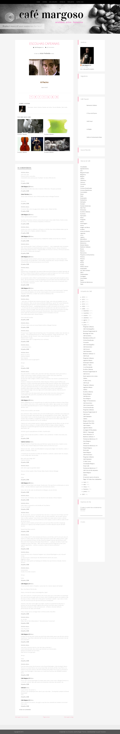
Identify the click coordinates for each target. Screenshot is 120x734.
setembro (86, 317)
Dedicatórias (83, 200)
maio (84, 482)
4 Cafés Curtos (87, 380)
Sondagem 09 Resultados (90, 430)
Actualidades (83, 167)
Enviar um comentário (25, 709)
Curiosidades (83, 192)
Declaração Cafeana (88, 362)
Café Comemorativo (88, 405)
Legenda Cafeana (87, 360)
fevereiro (86, 489)
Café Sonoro (86, 349)
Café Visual (89, 121)
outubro (85, 315)
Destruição (86, 450)
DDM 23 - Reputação (88, 432)
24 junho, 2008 (25, 509)
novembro (86, 313)
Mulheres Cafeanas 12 (89, 353)
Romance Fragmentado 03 (90, 371)
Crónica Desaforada (88, 340)
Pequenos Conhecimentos (87, 255)
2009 (83, 306)
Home (38, 2)
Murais (82, 249)
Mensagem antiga (68, 717)
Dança (81, 194)
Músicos (82, 251)
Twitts (81, 284)
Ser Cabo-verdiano (85, 270)
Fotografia (82, 219)
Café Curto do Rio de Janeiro (90, 470)
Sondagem (83, 276)
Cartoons (82, 182)
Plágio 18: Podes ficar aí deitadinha (92, 479)
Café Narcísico (87, 396)
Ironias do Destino (85, 231)
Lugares (82, 237)
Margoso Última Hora (88, 421)
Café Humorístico (87, 347)
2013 (83, 297)
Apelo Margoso (87, 452)
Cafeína (44, 2)
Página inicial (46, 717)
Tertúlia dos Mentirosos (86, 282)
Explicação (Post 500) (88, 423)
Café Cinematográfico (88, 329)
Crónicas (62, 2)
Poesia (82, 262)
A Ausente (86, 342)
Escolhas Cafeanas (44, 43)
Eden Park (83, 208)
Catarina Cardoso (25, 442)
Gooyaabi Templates (100, 732)
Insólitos (82, 229)
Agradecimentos (84, 168)
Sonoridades (83, 278)
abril (84, 484)
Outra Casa (79, 2)
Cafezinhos (83, 180)
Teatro (82, 280)
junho (85, 324)
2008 (83, 308)
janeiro (85, 491)
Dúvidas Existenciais (85, 206)
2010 (83, 304)
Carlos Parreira (25, 194)
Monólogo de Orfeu (88, 333)
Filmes (82, 217)
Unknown (23, 687)
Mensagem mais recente (21, 717)
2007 (83, 494)
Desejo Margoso (87, 394)
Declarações (53, 2)
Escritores (83, 213)
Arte (81, 170)
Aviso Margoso (87, 398)
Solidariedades (84, 274)
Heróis (82, 221)
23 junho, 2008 (25, 296)
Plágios (82, 260)
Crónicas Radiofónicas (86, 190)
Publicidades (83, 268)
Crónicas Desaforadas (86, 188)
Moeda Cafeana (84, 245)
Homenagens (83, 223)
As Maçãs (89, 129)
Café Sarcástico (87, 335)
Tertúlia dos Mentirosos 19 (90, 439)
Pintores (82, 257)
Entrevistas (83, 210)
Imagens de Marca (85, 227)
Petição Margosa (87, 448)
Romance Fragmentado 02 (90, 412)
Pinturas (82, 258)
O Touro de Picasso (92, 113)
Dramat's (82, 204)
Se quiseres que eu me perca (91, 477)
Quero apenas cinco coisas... (90, 376)
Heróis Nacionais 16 (88, 434)
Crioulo (82, 186)
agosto (85, 320)
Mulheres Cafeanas (85, 247)
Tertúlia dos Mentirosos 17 (90, 468)
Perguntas (71, 2)
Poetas (82, 264)
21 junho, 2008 (25, 183)
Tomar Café (86, 466)
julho (84, 322)
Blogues (82, 176)
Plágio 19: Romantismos (89, 400)
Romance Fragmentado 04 (90, 331)
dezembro (86, 310)
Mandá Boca (83, 239)
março (85, 487)
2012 (83, 299)
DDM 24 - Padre (87, 365)
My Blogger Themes (81, 732)
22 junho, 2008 (25, 253)
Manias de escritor (85, 241)
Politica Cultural (84, 266)
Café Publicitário (87, 351)
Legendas (82, 233)
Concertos (83, 184)
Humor (82, 225)
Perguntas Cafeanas (88, 326)
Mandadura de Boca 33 (89, 338)
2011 (83, 302)
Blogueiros (83, 174)
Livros (81, 235)
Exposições (83, 215)
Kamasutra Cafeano (92, 105)
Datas (81, 196)
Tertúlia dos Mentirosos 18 (90, 445)
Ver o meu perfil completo (87, 69)
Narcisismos (83, 253)
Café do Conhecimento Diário (94, 137)
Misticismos (83, 243)
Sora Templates (69, 732)
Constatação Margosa (88, 463)
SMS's (81, 272)
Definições (83, 202)
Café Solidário (86, 425)
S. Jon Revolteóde (87, 367)
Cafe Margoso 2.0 (39, 47)
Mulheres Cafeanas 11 (89, 436)
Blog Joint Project (84, 172)
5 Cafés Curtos (87, 461)
